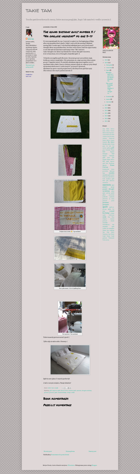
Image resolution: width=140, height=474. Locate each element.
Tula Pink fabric (108, 232)
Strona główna (70, 451)
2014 (106, 113)
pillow (104, 195)
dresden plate (107, 144)
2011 (106, 121)
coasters (105, 136)
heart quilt (110, 157)
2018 (106, 62)
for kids (108, 146)
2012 (106, 118)
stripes (105, 219)
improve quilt (56, 390)
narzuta (79, 390)
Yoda (104, 240)
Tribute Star (106, 230)
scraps (69, 392)
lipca (108, 70)
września (109, 67)
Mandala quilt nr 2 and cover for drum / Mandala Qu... (110, 76)
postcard (105, 200)
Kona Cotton (64, 390)
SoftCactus (111, 215)
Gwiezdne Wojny (109, 150)
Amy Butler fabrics (108, 129)
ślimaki (112, 221)
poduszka (112, 196)
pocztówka (111, 195)
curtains (105, 138)
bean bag (109, 132)
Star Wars (111, 217)
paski (112, 193)
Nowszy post (48, 451)
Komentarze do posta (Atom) (60, 454)
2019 (106, 60)
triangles (111, 228)
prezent (51, 392)
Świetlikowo (106, 224)
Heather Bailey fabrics (108, 159)
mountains (105, 182)
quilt (55, 392)
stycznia (109, 102)
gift (51, 390)
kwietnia (109, 96)
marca (108, 99)
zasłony (107, 240)
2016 (106, 108)
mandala (111, 173)
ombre (112, 191)
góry (104, 150)
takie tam (39, 10)
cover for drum (110, 136)
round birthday (62, 392)
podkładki (105, 196)
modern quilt (72, 390)
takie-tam (31, 39)
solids (73, 392)
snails (104, 215)
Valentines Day (106, 234)
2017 (106, 105)
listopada (109, 65)
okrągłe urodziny (87, 390)
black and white (110, 134)
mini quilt (107, 177)
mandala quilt (107, 175)
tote (107, 228)
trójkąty (112, 230)
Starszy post (92, 451)
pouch (112, 200)
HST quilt (106, 161)
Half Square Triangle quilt (108, 155)
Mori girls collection (108, 180)
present (46, 392)
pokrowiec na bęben (108, 198)
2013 (106, 116)
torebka (104, 228)
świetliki (105, 222)
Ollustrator (71, 465)
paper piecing (106, 193)
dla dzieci (111, 142)
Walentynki (111, 238)
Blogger (94, 465)
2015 (106, 110)
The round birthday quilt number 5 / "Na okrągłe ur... (110, 88)
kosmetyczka (106, 169)
